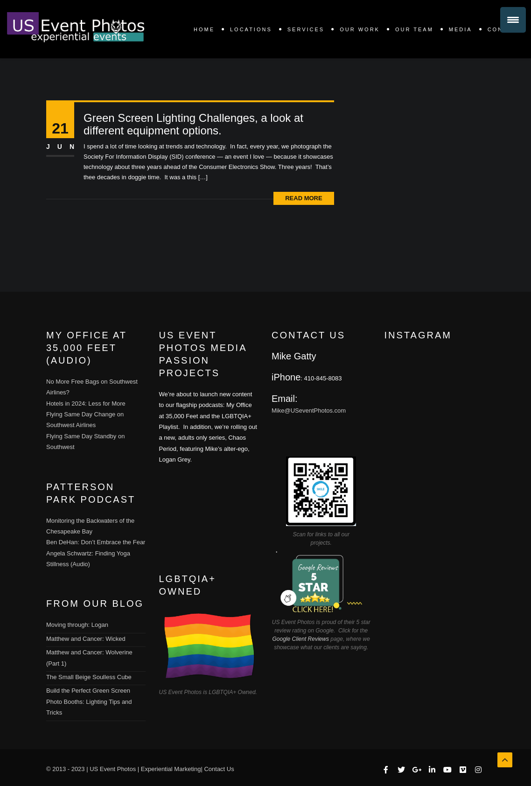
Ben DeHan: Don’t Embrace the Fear (95, 542)
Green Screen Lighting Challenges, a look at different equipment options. (193, 124)
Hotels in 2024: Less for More (86, 403)
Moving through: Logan (77, 624)
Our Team (414, 29)
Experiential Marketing (171, 768)
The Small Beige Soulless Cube (89, 677)
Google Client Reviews (300, 639)
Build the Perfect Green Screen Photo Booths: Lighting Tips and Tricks (89, 701)
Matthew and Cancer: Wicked (86, 638)
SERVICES (305, 29)
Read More (303, 198)
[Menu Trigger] (513, 20)
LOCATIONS (251, 29)
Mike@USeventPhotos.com (309, 410)
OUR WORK (360, 29)
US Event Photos (113, 768)
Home (204, 29)
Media (460, 29)
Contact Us (219, 768)
